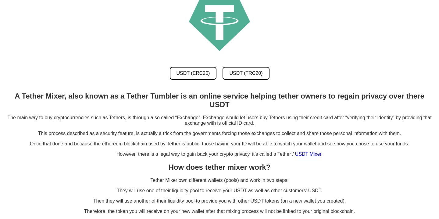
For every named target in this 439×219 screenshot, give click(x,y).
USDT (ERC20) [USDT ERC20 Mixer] (193, 73)
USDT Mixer (308, 154)
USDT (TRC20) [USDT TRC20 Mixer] (245, 73)
